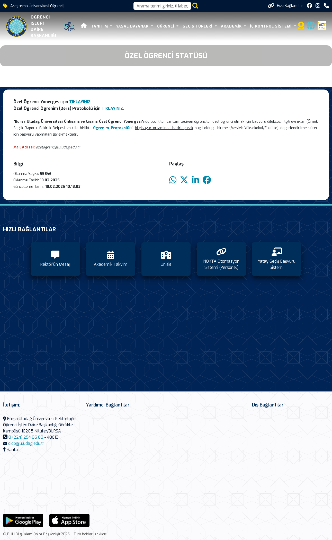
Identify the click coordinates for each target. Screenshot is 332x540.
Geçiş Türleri (198, 26)
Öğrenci (166, 26)
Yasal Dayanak (133, 26)
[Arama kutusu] (162, 6)
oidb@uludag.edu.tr (26, 443)
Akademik (232, 26)
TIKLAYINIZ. (80, 101)
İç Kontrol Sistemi (271, 26)
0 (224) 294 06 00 (25, 437)
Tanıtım (100, 26)
